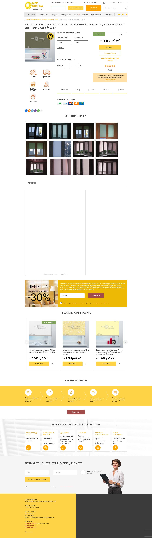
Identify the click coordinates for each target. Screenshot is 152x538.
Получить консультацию (37, 479)
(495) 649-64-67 (30, 526)
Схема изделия (110, 79)
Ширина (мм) (62, 38)
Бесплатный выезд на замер (110, 59)
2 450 (106, 40)
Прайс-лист (76, 412)
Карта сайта (29, 532)
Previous (26, 342)
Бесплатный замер (76, 8)
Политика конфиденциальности (70, 536)
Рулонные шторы (65, 510)
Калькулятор (102, 525)
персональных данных (102, 303)
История (93, 503)
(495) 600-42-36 (30, 528)
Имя (28, 472)
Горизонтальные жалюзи (68, 506)
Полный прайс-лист (66, 514)
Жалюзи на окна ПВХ (67, 512)
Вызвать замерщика (117, 506)
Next (125, 342)
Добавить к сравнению (121, 34)
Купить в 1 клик (110, 53)
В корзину (110, 47)
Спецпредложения (117, 508)
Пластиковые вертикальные (69, 505)
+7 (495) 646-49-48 (117, 3)
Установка (114, 510)
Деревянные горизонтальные (69, 508)
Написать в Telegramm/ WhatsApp (94, 472)
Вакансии (93, 514)
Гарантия (113, 512)
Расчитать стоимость (93, 8)
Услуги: (60, 48)
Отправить (95, 295)
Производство (95, 505)
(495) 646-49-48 (30, 524)
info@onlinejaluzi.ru (90, 3)
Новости (93, 508)
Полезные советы (116, 514)
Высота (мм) (82, 38)
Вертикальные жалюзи (67, 503)
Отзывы (92, 510)
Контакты (93, 512)
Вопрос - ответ (115, 516)
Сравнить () (117, 15)
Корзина (125, 15)
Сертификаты (94, 506)
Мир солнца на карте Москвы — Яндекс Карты (55, 274)
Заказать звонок (58, 8)
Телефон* (65, 295)
